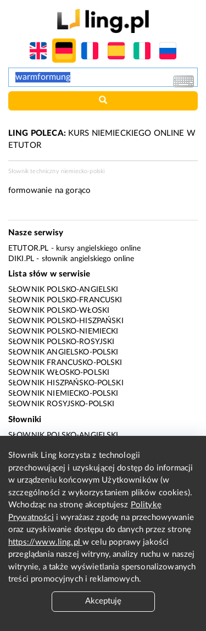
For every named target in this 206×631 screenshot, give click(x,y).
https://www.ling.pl (45, 542)
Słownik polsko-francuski (65, 300)
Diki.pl (21, 259)
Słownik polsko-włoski (58, 310)
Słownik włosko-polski (58, 373)
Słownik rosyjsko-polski (61, 404)
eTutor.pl (28, 248)
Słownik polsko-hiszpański (66, 321)
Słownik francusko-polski (65, 363)
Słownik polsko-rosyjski (61, 342)
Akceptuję (103, 601)
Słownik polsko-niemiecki (63, 331)
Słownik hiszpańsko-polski (66, 383)
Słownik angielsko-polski (63, 352)
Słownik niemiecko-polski (63, 393)
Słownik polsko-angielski (63, 290)
